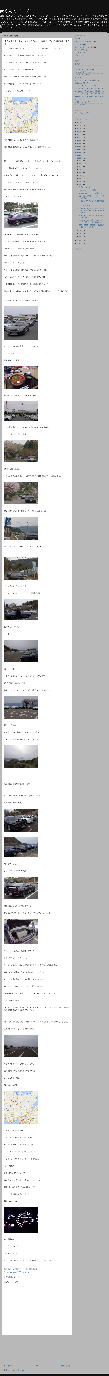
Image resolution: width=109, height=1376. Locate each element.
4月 (80, 184)
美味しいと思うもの (82, 102)
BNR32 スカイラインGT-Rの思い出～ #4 (89, 96)
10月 (81, 167)
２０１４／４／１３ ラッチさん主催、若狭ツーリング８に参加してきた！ (91, 210)
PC (76, 39)
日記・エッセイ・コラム (83, 47)
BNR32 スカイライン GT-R (19, 1272)
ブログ (77, 64)
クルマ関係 (79, 44)
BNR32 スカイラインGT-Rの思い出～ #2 (89, 91)
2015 (79, 155)
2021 (79, 137)
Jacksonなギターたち (82, 83)
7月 (80, 175)
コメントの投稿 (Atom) (16, 1370)
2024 (79, 128)
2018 (79, 146)
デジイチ (78, 52)
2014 (79, 158)
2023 (79, 131)
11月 (81, 163)
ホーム (37, 1365)
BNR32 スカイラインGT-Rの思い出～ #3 (89, 94)
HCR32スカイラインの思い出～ (86, 86)
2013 (79, 240)
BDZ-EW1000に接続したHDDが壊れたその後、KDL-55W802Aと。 (91, 221)
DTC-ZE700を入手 (85, 206)
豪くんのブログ (14, 11)
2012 (79, 243)
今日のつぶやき (84, 187)
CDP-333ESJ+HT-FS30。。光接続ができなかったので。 (91, 226)
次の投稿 (8, 1365)
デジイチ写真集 (80, 105)
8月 (80, 172)
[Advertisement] (37, 1349)
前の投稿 (65, 1365)
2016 (79, 152)
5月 (80, 181)
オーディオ (79, 50)
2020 (79, 140)
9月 (80, 169)
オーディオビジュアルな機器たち (87, 80)
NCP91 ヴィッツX (82, 75)
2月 (80, 233)
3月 (80, 231)
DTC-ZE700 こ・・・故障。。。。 (91, 193)
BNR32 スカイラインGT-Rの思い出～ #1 (89, 88)
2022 (79, 134)
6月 (80, 178)
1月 (80, 236)
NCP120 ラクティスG (82, 72)
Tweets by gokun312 (82, 113)
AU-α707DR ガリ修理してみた (90, 190)
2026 (79, 122)
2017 (79, 149)
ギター (77, 55)
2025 (79, 125)
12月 (81, 160)
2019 (79, 143)
